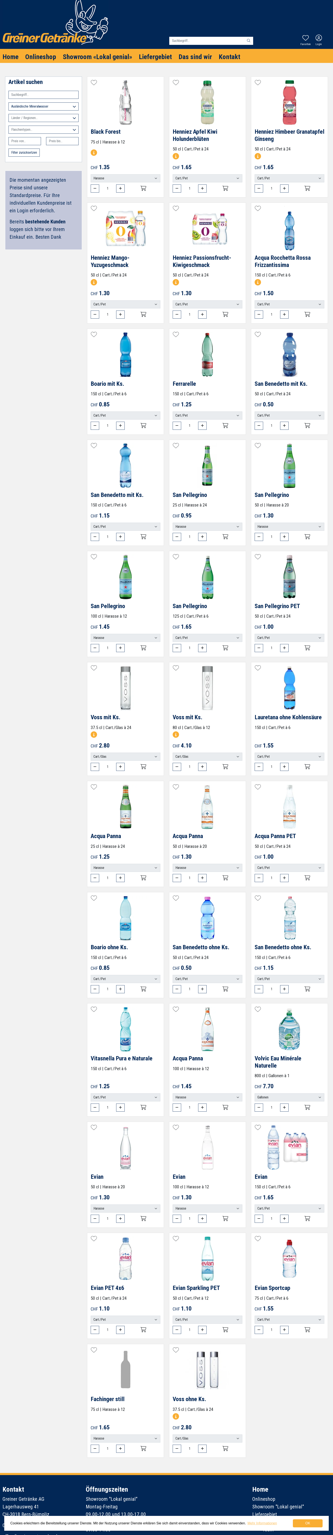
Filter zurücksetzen (24, 152)
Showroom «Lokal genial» (97, 57)
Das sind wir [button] (195, 57)
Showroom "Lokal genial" (278, 1507)
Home (10, 57)
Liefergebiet (155, 57)
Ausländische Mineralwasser (43, 106)
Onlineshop (40, 57)
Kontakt (229, 57)
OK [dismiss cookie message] (307, 1523)
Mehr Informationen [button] (262, 1523)
